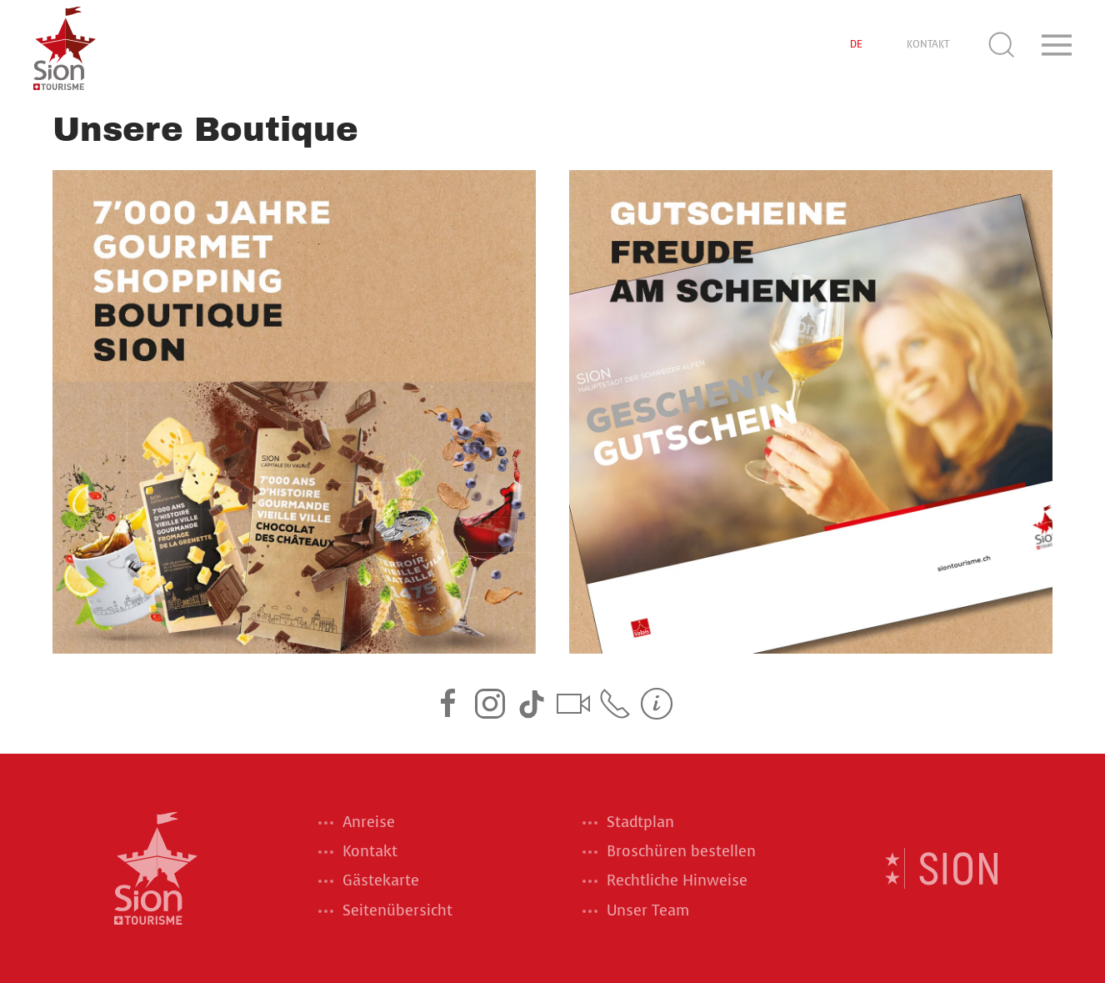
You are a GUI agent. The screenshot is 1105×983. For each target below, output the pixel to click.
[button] (1002, 45)
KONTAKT (928, 44)
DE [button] (856, 44)
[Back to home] (64, 45)
